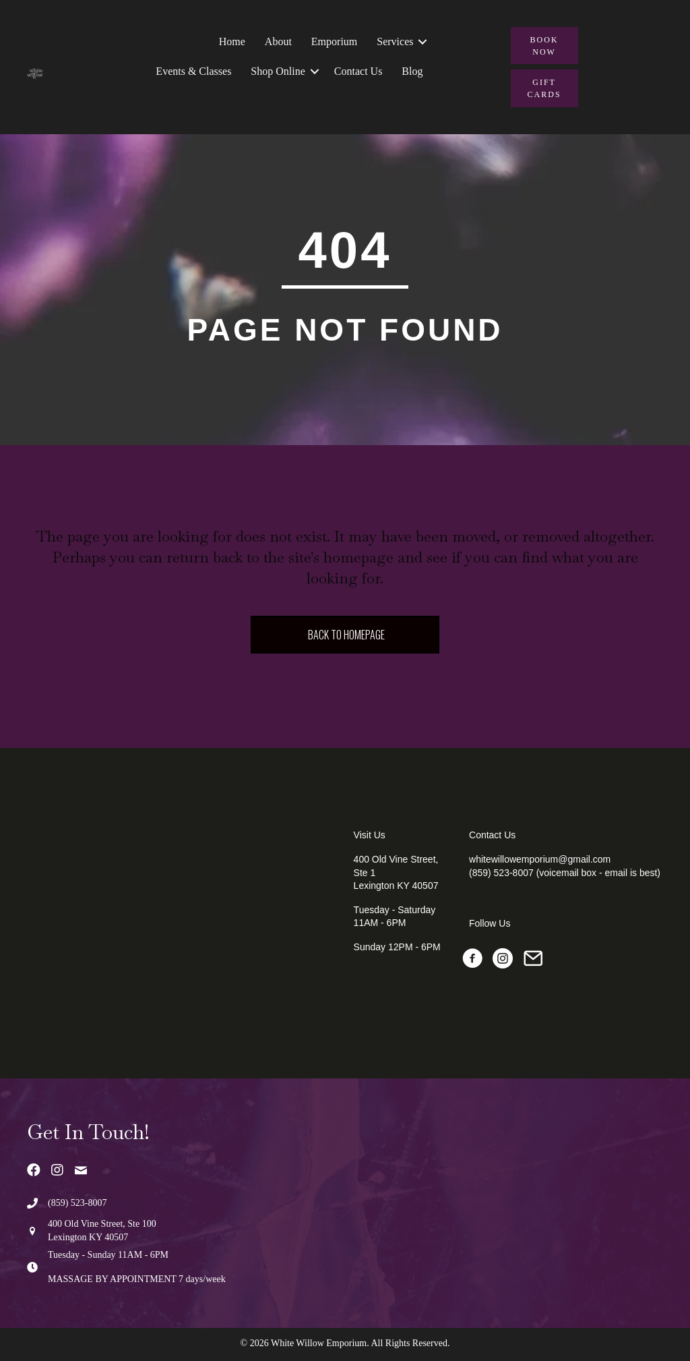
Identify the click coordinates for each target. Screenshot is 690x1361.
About (278, 41)
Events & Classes (193, 71)
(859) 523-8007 (77, 1203)
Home (232, 41)
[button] (422, 42)
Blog (412, 71)
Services (395, 41)
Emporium (334, 41)
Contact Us (358, 71)
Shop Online (278, 71)
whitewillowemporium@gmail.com (539, 859)
